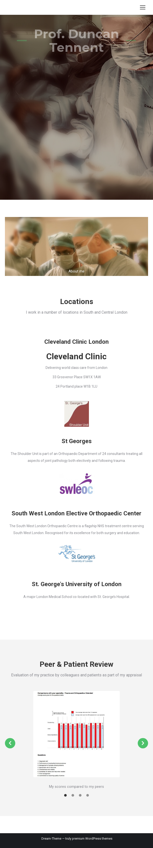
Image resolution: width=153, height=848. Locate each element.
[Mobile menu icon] (142, 7)
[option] (76, 740)
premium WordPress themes (92, 838)
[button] (10, 743)
